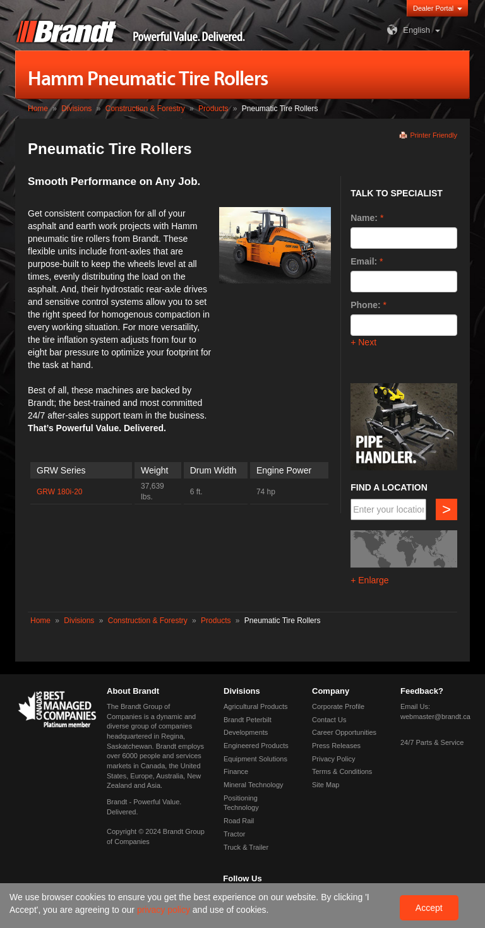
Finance (236, 771)
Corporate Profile (338, 706)
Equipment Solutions (255, 759)
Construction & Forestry (145, 108)
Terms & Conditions (342, 771)
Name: (364, 218)
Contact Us (329, 719)
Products (213, 108)
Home (38, 108)
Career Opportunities (344, 732)
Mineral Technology (254, 784)
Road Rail (239, 820)
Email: (363, 261)
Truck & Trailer (246, 847)
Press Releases (336, 745)
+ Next (363, 342)
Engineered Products (256, 745)
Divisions (76, 108)
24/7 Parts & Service (432, 742)
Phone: (365, 305)
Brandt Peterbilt (248, 719)
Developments (246, 732)
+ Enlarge (369, 580)
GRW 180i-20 (59, 491)
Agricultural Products (256, 706)
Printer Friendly (433, 135)
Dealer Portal (433, 8)
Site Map (325, 784)
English (407, 30)
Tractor (234, 834)
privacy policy (165, 910)
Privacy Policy (333, 759)
